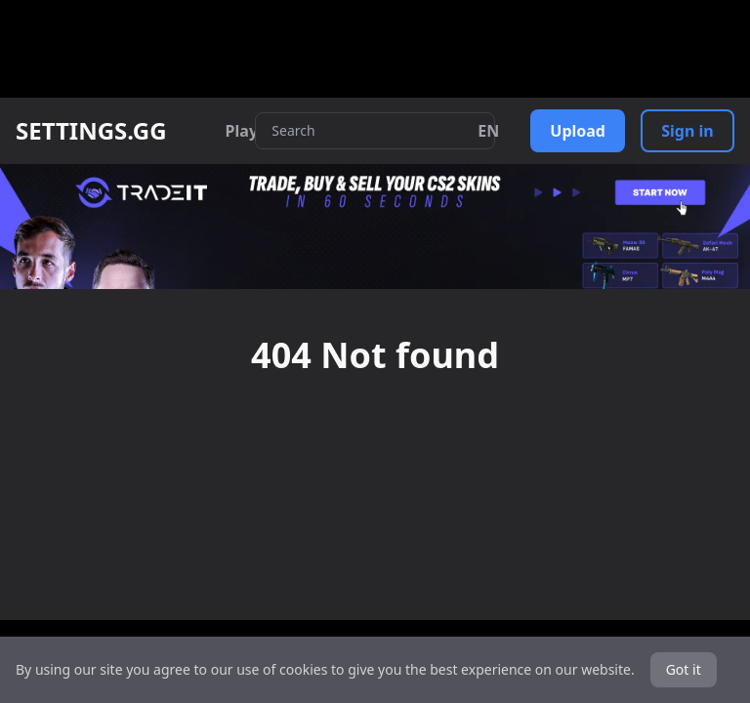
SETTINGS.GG (91, 130)
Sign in (687, 131)
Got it (683, 669)
